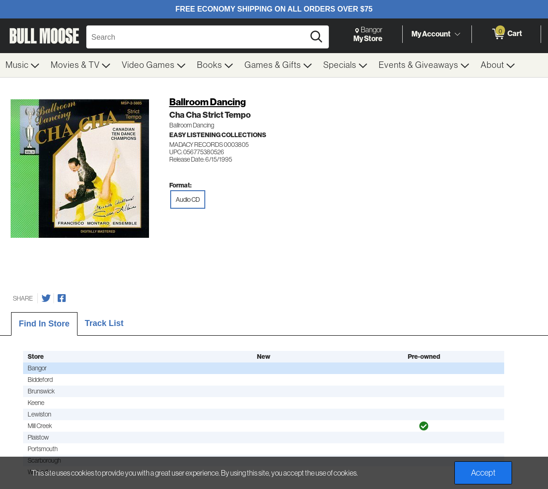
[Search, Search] (197, 37)
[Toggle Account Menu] (457, 34)
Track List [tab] (104, 323)
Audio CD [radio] (188, 199)
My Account (431, 33)
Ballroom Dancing (207, 102)
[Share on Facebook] (62, 298)
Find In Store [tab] (44, 323)
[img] (424, 426)
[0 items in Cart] (506, 34)
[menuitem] (22, 65)
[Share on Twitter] (46, 298)
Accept (483, 472)
